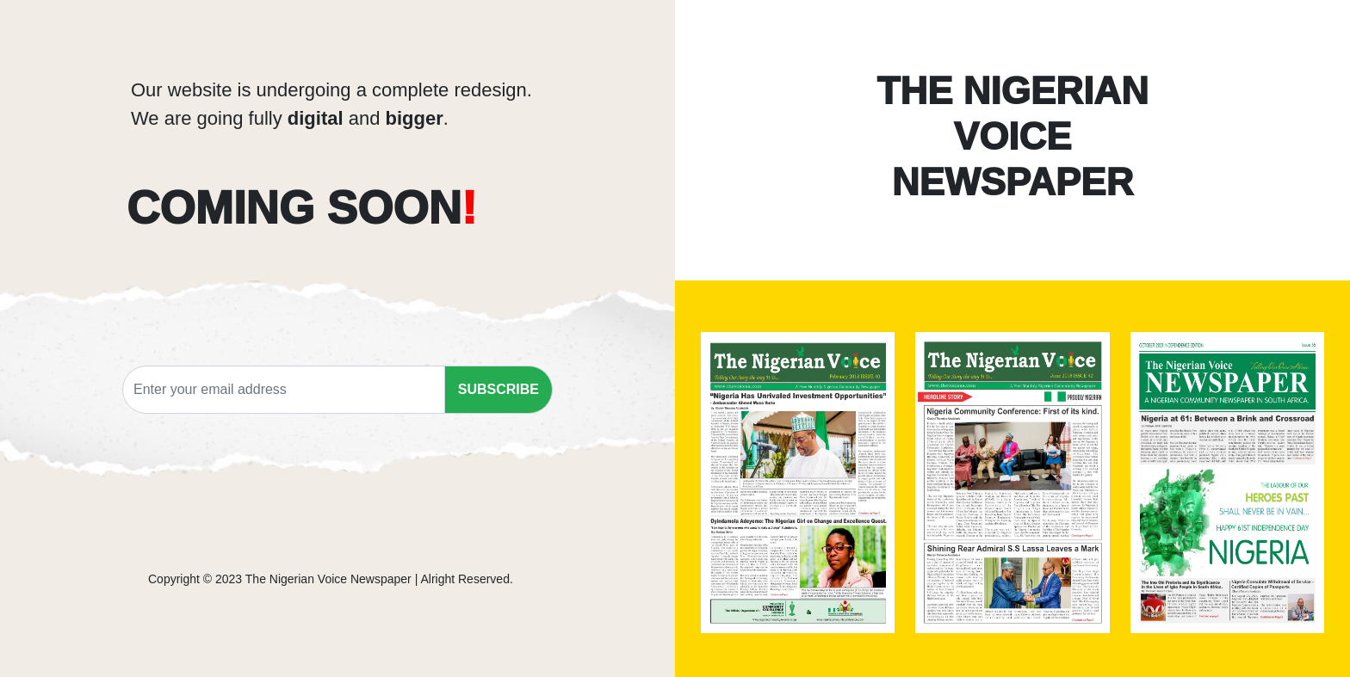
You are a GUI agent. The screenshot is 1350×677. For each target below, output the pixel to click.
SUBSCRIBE (498, 389)
